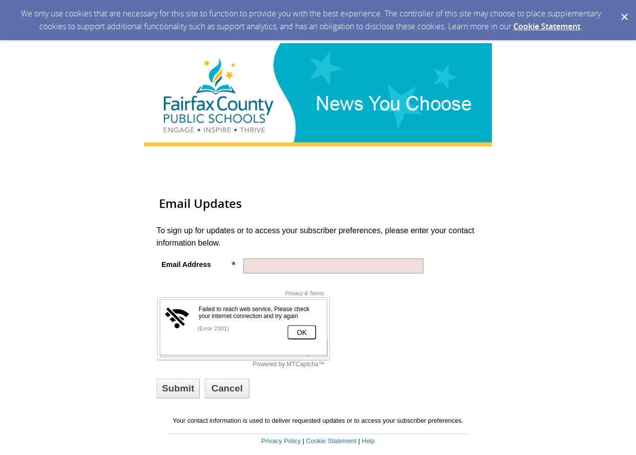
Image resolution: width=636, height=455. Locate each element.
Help (368, 441)
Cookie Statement (546, 26)
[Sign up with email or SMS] (178, 388)
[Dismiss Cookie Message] (623, 9)
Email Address (198, 264)
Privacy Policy (281, 441)
